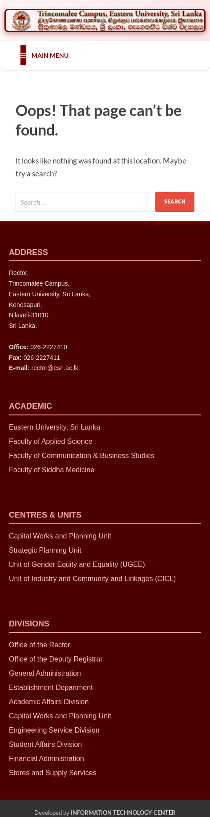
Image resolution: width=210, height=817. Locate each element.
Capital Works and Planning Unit (60, 536)
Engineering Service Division (54, 730)
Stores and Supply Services (53, 773)
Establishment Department (51, 687)
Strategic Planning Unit (46, 550)
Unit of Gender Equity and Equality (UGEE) (77, 564)
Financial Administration (46, 758)
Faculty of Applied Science (51, 441)
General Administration (45, 673)
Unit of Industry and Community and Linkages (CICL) (92, 578)
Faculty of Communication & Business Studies (81, 455)
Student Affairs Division (45, 744)
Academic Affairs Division (49, 701)
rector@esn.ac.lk (55, 367)
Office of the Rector (39, 645)
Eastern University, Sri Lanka (54, 427)
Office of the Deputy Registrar (55, 659)
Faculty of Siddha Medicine (51, 470)
